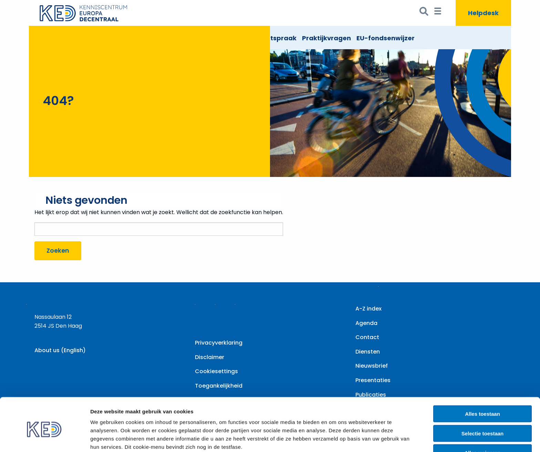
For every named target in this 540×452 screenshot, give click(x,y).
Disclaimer (209, 357)
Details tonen (372, 438)
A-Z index (368, 309)
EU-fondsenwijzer (385, 38)
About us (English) (60, 350)
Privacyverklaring (218, 343)
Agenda (366, 323)
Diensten (367, 352)
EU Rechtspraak (271, 38)
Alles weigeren (482, 422)
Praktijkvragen (326, 38)
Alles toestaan (482, 383)
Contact (367, 337)
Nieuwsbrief (371, 366)
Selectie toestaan (482, 403)
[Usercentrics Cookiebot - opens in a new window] (44, 438)
